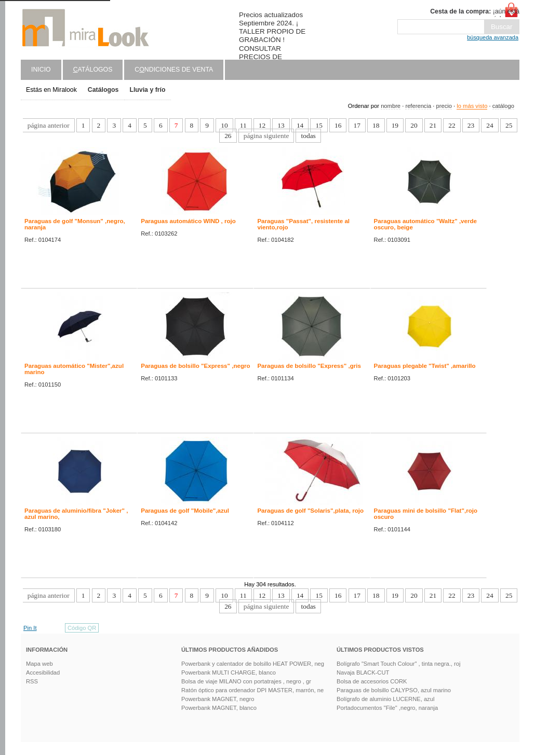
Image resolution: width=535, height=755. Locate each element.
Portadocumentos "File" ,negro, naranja (387, 708)
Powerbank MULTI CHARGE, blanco (228, 672)
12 (262, 125)
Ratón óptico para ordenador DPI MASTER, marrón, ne (252, 690)
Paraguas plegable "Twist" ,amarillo (425, 366)
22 (451, 125)
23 (470, 125)
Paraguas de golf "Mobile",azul (185, 510)
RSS (32, 681)
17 (357, 125)
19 (395, 125)
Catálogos (103, 89)
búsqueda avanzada (492, 37)
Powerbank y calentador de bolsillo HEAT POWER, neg (252, 664)
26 (227, 136)
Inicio (41, 69)
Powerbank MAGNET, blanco (219, 708)
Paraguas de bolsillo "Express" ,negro (195, 366)
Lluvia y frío (147, 89)
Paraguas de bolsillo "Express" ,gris (309, 366)
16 (338, 125)
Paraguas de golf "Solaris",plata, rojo (310, 510)
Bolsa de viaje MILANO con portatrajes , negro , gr (246, 681)
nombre (390, 106)
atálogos (93, 69)
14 (300, 125)
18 (375, 125)
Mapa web (39, 664)
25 (508, 125)
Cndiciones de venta (174, 69)
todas (308, 136)
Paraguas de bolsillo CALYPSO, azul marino (394, 690)
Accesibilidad (43, 672)
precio (443, 106)
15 (318, 125)
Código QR (82, 628)
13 (280, 125)
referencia (418, 106)
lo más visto (472, 106)
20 (413, 125)
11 (243, 125)
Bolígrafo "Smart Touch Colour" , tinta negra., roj (398, 664)
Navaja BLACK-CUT (363, 672)
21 (433, 125)
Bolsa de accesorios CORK (372, 681)
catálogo (503, 106)
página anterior (49, 125)
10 (224, 125)
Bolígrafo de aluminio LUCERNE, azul (385, 699)
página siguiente (266, 136)
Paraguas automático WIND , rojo (188, 221)
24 (489, 125)
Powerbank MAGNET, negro (218, 699)
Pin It (30, 628)
